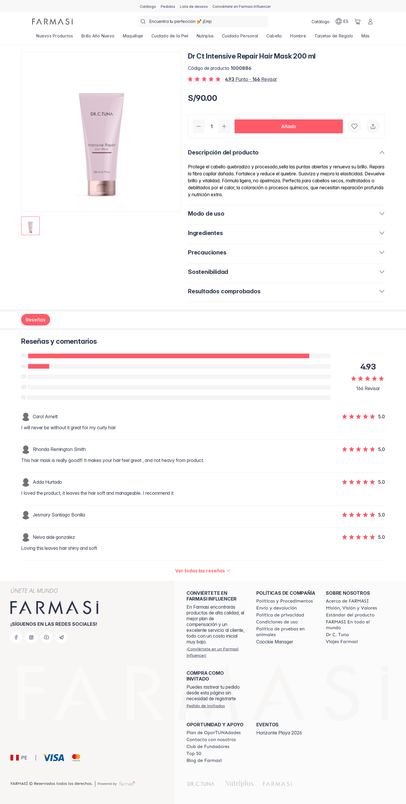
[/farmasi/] (52, 21)
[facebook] (16, 637)
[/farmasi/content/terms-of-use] (277, 622)
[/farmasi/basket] (357, 21)
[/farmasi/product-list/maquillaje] (132, 38)
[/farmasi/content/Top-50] (193, 753)
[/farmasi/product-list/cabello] (274, 38)
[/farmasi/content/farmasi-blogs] (204, 760)
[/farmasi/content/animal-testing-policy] (286, 632)
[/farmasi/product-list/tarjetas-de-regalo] (333, 38)
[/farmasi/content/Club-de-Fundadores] (207, 747)
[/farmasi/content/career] (342, 642)
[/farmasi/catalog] (148, 6)
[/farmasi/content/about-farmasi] (347, 601)
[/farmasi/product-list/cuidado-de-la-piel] (170, 38)
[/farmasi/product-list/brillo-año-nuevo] (98, 38)
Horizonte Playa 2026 (279, 733)
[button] (289, 126)
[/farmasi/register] (168, 6)
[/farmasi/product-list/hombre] (298, 38)
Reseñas (35, 320)
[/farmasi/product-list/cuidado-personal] (240, 38)
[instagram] (31, 637)
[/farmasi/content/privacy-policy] (280, 615)
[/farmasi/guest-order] (205, 706)
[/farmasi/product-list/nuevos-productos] (54, 38)
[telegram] (61, 637)
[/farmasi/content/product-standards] (350, 615)
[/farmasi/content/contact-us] (211, 740)
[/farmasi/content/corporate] (355, 625)
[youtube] (46, 637)
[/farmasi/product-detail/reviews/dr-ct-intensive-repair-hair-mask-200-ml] (203, 571)
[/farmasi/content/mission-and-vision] (351, 608)
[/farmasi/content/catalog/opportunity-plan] (213, 733)
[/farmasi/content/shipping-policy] (276, 608)
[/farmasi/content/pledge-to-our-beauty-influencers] (337, 635)
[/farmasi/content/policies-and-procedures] (284, 601)
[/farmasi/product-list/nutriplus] (205, 38)
